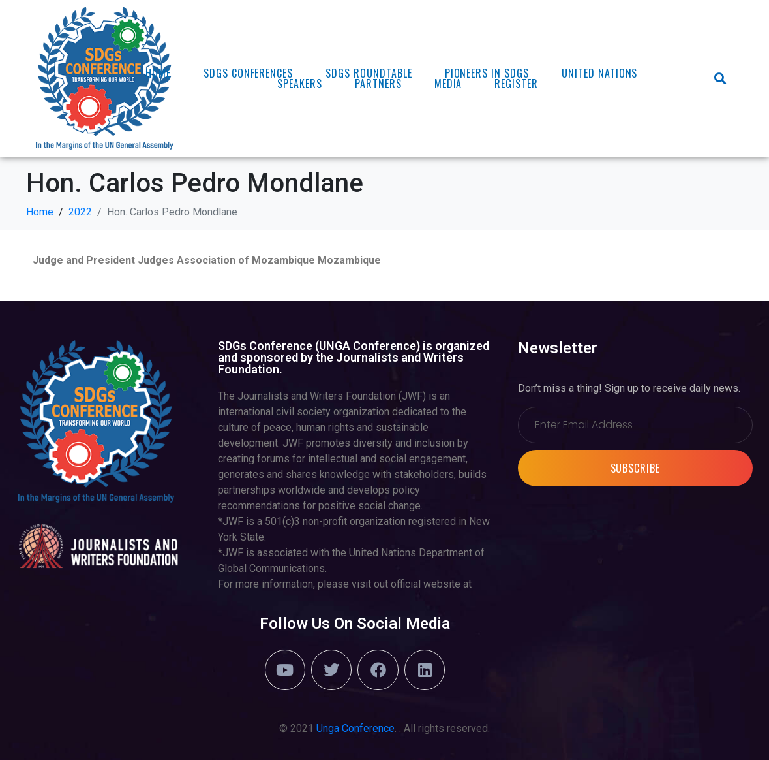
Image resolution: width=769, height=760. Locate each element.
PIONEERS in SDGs (487, 73)
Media (448, 83)
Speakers (299, 83)
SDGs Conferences (248, 73)
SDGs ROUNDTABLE (368, 73)
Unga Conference (355, 728)
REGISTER (516, 83)
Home (158, 73)
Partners (378, 83)
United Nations (599, 73)
